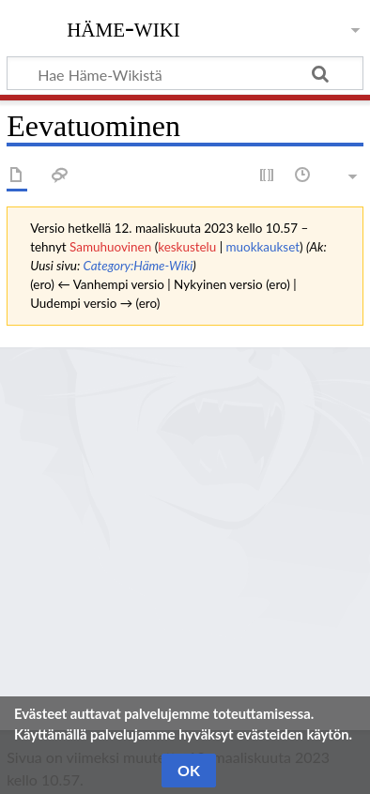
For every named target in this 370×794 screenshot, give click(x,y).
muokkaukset (263, 246)
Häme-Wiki (123, 27)
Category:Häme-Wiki (138, 265)
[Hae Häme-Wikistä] (185, 73)
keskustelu (187, 246)
